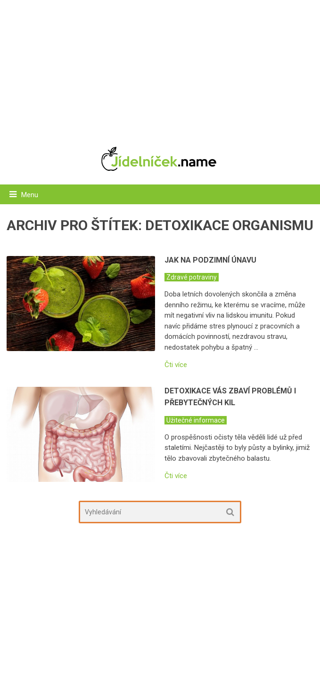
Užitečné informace (195, 420)
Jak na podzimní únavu (210, 260)
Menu (29, 195)
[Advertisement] (160, 68)
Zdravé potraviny (191, 277)
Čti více (175, 364)
